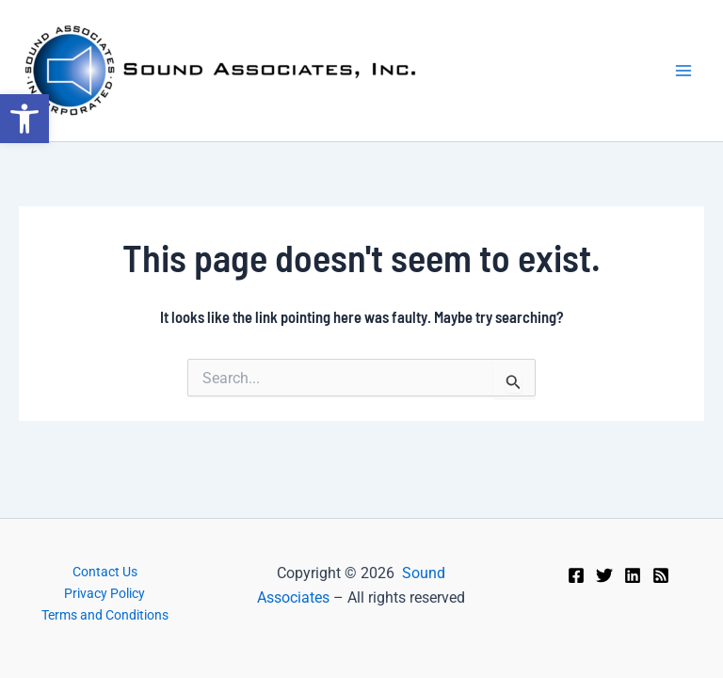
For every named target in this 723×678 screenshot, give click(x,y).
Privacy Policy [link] (104, 593)
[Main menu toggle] (683, 70)
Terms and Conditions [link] (105, 614)
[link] (24, 118)
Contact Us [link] (104, 571)
